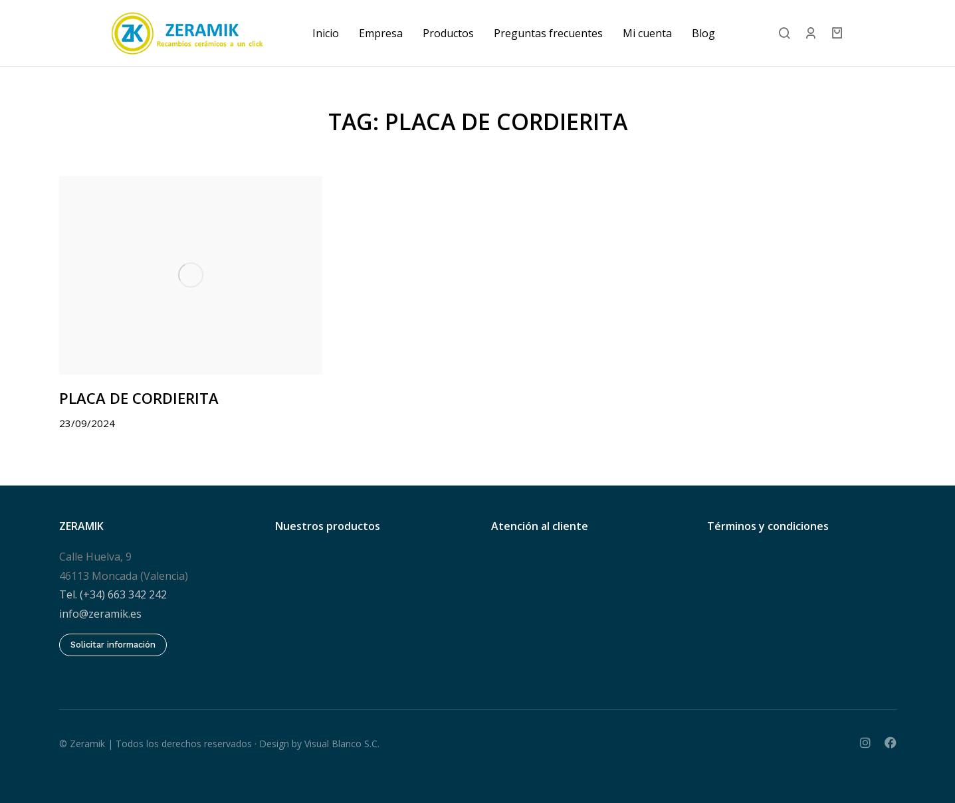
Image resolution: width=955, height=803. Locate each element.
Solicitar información (113, 643)
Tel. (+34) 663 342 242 (113, 593)
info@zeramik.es (100, 612)
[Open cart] (890, 33)
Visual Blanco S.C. (341, 741)
